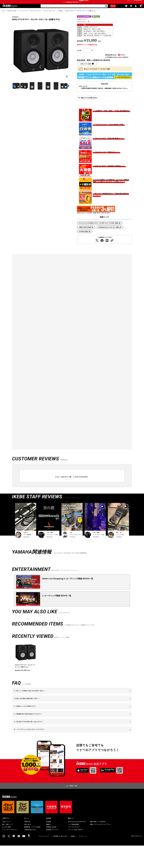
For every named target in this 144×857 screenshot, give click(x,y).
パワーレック (83, 92)
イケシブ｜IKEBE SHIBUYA (75, 841)
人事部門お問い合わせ (30, 841)
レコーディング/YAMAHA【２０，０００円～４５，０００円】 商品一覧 (100, 229)
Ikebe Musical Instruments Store (77, 833)
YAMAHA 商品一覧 (85, 237)
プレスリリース (82, 847)
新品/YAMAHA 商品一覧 (86, 233)
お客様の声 (27, 833)
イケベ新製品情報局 (73, 835)
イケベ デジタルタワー (74, 838)
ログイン (129, 2)
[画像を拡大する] (66, 82)
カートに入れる (88, 62)
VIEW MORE (72, 550)
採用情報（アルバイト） (53, 841)
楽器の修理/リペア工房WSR (97, 833)
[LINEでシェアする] (107, 246)
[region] (72, 668)
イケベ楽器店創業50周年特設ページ (72, 6)
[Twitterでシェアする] (97, 246)
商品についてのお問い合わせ (89, 104)
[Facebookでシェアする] (102, 246)
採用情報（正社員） (51, 838)
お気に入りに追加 (85, 70)
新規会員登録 (138, 2)
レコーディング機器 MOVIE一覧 (56, 607)
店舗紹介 (48, 835)
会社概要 (48, 833)
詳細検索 (106, 11)
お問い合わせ (27, 835)
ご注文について (6, 833)
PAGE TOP (73, 797)
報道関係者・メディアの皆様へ (32, 838)
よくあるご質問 (6, 838)
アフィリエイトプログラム (9, 841)
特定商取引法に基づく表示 (60, 847)
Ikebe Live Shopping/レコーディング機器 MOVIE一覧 (67, 589)
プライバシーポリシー (44, 847)
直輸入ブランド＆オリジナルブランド (100, 835)
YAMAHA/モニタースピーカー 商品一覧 (110, 233)
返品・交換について (7, 835)
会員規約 (72, 847)
